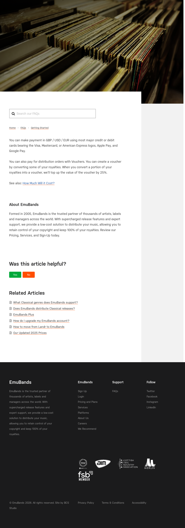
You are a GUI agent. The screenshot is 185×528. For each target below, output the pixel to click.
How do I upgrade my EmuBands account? (41, 320)
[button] (15, 275)
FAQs (115, 391)
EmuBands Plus (23, 314)
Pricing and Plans (88, 401)
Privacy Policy (86, 502)
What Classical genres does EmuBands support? (45, 302)
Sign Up (82, 391)
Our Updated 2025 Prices (30, 333)
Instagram (152, 401)
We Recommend (87, 428)
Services (83, 407)
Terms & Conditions (113, 502)
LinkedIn (151, 407)
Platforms (83, 412)
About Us (83, 418)
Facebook (152, 396)
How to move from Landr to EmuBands (38, 327)
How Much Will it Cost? (39, 183)
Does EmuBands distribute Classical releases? (44, 308)
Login (81, 396)
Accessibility (139, 502)
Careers (82, 423)
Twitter (151, 391)
